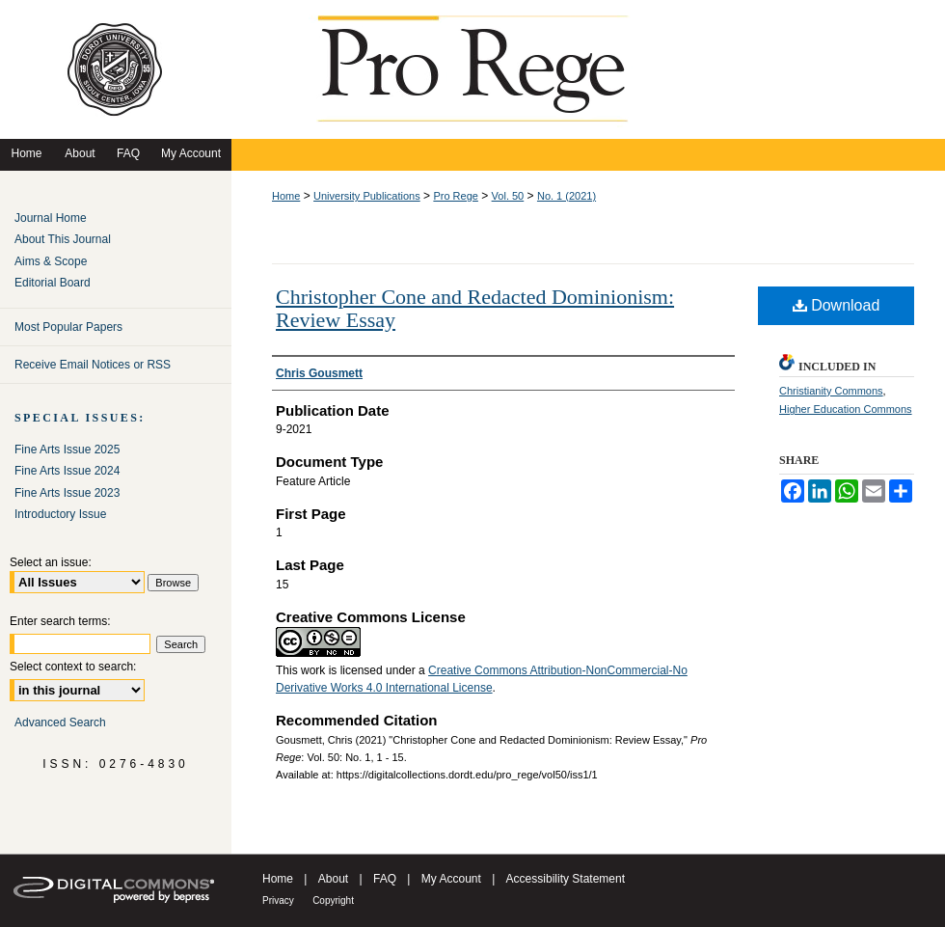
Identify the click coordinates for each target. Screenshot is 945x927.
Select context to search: (73, 666)
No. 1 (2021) (566, 196)
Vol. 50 (508, 196)
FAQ (384, 879)
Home (286, 196)
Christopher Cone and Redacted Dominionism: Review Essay (475, 308)
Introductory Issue (60, 514)
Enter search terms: (60, 621)
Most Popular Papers (68, 327)
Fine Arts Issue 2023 (67, 493)
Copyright (333, 900)
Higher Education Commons (845, 409)
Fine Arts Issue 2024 (67, 470)
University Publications (366, 196)
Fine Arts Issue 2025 (67, 449)
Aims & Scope (50, 261)
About (333, 879)
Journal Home (50, 218)
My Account (451, 879)
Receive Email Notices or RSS (92, 364)
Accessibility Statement (565, 879)
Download (836, 305)
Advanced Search (60, 722)
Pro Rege (455, 196)
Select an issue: (51, 562)
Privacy (278, 900)
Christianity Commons (831, 390)
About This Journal (62, 239)
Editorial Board (52, 282)
